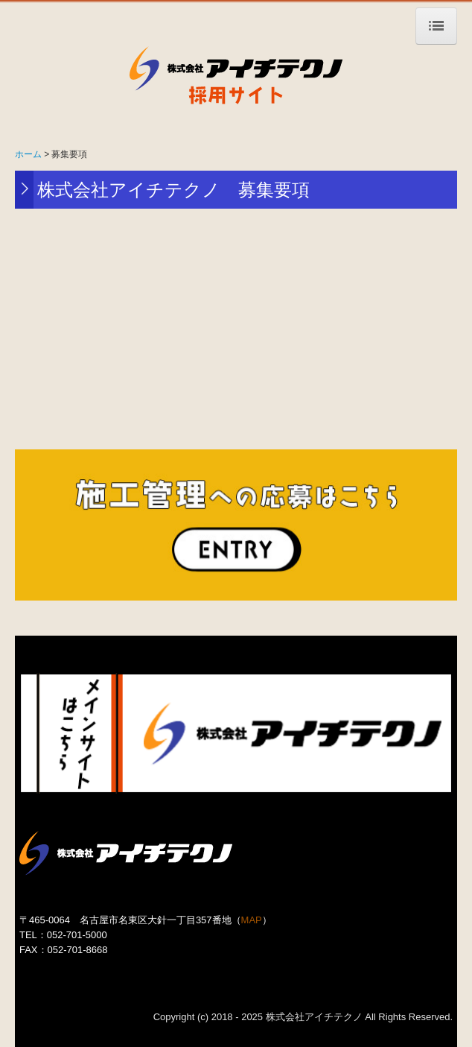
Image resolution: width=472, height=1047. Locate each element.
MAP (251, 920)
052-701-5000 (77, 934)
